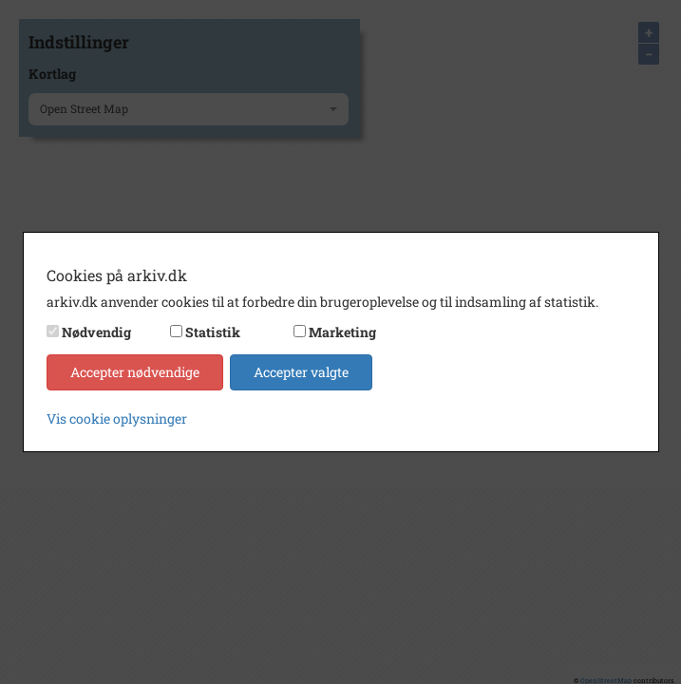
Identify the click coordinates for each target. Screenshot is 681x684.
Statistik (212, 332)
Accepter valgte (301, 372)
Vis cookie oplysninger (117, 418)
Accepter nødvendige (134, 372)
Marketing (342, 332)
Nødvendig (96, 332)
